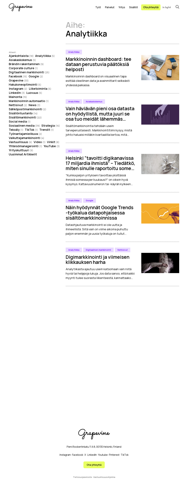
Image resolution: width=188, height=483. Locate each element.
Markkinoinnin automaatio (29, 101)
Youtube (103, 454)
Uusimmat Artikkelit (23, 154)
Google (36, 76)
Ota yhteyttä (150, 7)
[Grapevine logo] (21, 7)
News (34, 105)
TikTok (31, 130)
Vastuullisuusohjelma (104, 477)
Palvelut (109, 7)
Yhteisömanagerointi (25, 146)
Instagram (18, 89)
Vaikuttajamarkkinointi (26, 138)
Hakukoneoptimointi (25, 84)
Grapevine (19, 80)
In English (166, 7)
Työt (98, 7)
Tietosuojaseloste (82, 477)
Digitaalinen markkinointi (29, 72)
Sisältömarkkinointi (25, 117)
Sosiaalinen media (24, 126)
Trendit (46, 130)
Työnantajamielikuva (25, 134)
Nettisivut (18, 105)
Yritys (122, 7)
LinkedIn (17, 93)
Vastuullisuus (20, 142)
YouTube (52, 146)
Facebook (18, 76)
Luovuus (34, 93)
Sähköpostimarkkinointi (27, 109)
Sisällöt (133, 7)
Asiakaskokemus (22, 60)
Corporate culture (23, 68)
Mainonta (18, 97)
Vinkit (53, 142)
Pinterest (114, 454)
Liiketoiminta (40, 89)
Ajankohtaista (21, 56)
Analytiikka (45, 56)
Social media (20, 121)
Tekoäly (16, 130)
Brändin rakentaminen (26, 64)
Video (40, 142)
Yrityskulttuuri (21, 150)
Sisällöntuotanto (23, 113)
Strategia (50, 126)
